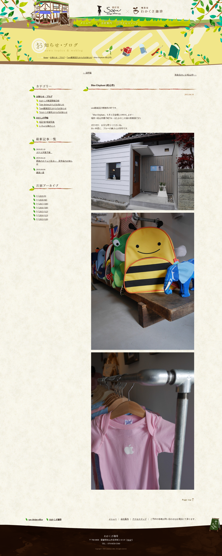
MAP (129, 540)
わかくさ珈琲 (55, 519)
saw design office (36, 519)
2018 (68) (43, 200)
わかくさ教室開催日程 (49, 101)
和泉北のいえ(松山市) (186, 75)
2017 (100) (43, 204)
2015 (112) (43, 211)
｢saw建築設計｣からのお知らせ (53, 108)
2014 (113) (43, 215)
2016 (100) (43, 207)
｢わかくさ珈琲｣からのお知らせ (53, 112)
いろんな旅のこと (47, 126)
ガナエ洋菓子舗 (44, 152)
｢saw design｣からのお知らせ (51, 104)
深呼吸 (87, 73)
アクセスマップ (139, 519)
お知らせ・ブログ (44, 96)
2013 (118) (43, 219)
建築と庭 (40, 172)
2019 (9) (42, 196)
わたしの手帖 (42, 118)
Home (46, 57)
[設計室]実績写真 (47, 122)
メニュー (85, 22)
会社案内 (125, 519)
